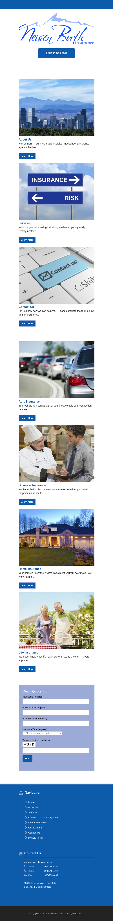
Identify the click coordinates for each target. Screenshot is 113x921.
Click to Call (56, 53)
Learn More (27, 156)
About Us (31, 807)
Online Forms (34, 827)
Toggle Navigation (107, 4)
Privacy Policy (34, 837)
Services (31, 812)
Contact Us (32, 832)
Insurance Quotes (36, 822)
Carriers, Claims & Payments (41, 817)
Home (30, 802)
